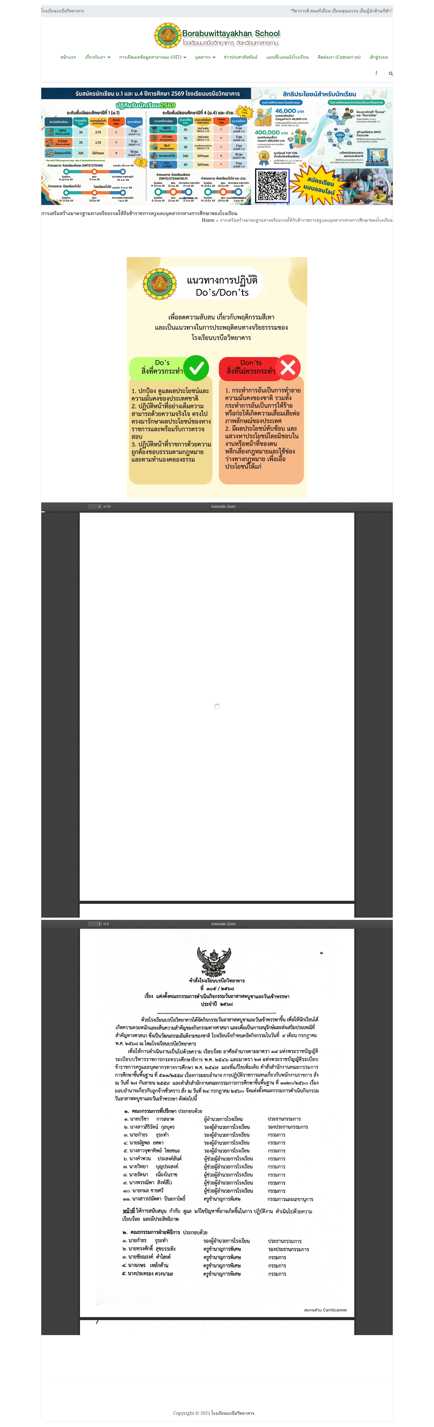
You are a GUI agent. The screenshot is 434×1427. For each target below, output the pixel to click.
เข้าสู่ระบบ (379, 57)
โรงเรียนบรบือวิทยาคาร (232, 1413)
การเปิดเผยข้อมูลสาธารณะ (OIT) (150, 57)
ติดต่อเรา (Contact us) (339, 57)
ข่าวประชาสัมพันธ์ (240, 57)
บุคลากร (203, 57)
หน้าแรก (68, 57)
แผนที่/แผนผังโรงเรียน (287, 57)
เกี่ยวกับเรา (95, 57)
